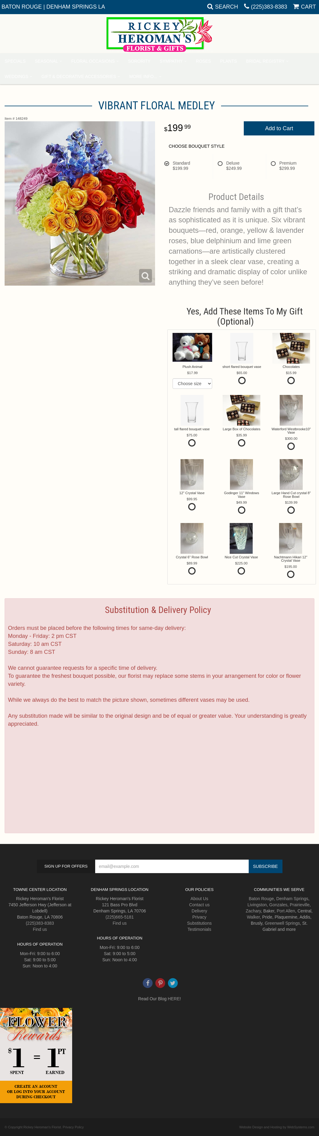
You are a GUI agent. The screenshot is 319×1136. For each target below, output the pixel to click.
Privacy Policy (73, 1127)
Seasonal (46, 61)
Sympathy (171, 61)
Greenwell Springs (282, 923)
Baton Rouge (261, 898)
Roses (203, 61)
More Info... (143, 76)
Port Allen (286, 910)
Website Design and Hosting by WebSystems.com (276, 1127)
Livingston (257, 904)
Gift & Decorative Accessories (78, 76)
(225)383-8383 (269, 7)
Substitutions (199, 923)
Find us (40, 929)
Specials (15, 61)
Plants (228, 61)
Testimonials (199, 929)
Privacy (199, 917)
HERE (174, 998)
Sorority (139, 61)
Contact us (199, 904)
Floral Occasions (93, 61)
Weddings (16, 76)
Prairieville (300, 904)
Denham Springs (292, 898)
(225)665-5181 (120, 917)
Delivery (199, 910)
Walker (253, 917)
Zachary (253, 910)
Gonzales (278, 904)
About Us (199, 898)
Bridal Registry (265, 61)
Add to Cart (279, 128)
